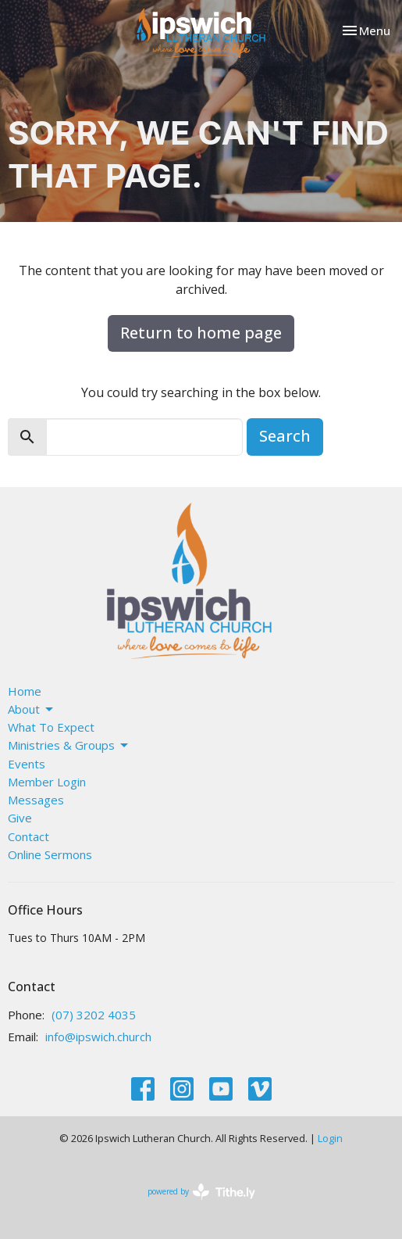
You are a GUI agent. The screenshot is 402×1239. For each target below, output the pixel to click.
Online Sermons (50, 854)
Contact (28, 836)
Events (26, 764)
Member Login (47, 782)
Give (20, 817)
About (31, 709)
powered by (201, 1191)
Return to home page (201, 332)
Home (24, 691)
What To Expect (51, 727)
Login (330, 1138)
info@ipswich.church (98, 1036)
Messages (36, 799)
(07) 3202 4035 (94, 1014)
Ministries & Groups (69, 745)
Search (285, 435)
